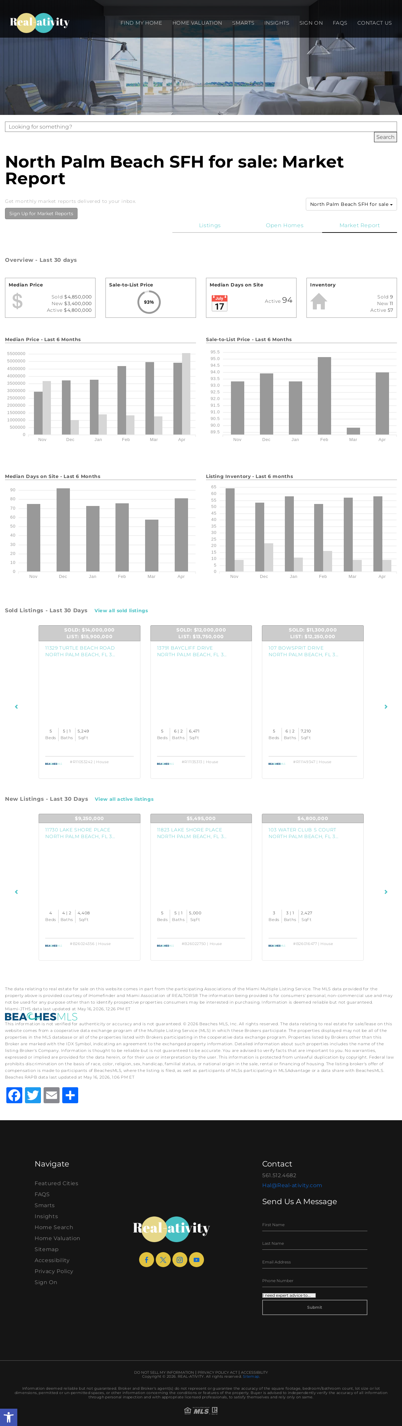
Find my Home (141, 23)
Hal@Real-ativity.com (292, 1185)
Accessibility (52, 1260)
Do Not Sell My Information (164, 1372)
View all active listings (124, 799)
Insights (276, 23)
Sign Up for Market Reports (41, 214)
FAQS (340, 23)
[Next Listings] (385, 707)
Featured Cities (57, 1183)
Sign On (311, 23)
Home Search (54, 1227)
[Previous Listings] (16, 707)
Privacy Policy (54, 1271)
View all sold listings (121, 611)
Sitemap (47, 1249)
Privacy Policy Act (217, 1372)
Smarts (243, 23)
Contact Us (374, 23)
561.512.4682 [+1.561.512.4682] (279, 1175)
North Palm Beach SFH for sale (351, 204)
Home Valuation (197, 23)
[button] (8, 1417)
